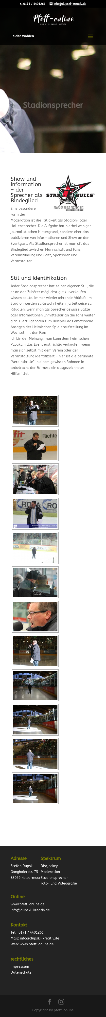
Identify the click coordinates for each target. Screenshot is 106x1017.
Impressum (20, 967)
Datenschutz (21, 972)
